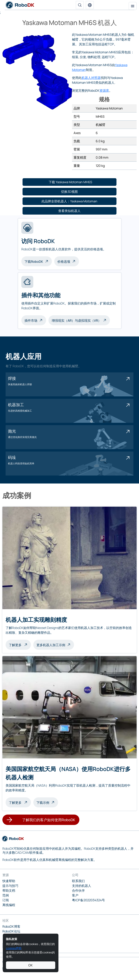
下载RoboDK (34, 261)
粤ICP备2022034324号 (88, 900)
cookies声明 (13, 948)
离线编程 (8, 905)
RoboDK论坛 (11, 931)
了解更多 (20, 644)
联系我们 (78, 881)
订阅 (5, 900)
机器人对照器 (91, 78)
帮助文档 (8, 890)
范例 (5, 895)
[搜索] (80, 5)
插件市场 (31, 320)
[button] (90, 5)
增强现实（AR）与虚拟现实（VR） (76, 320)
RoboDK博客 (11, 926)
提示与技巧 (10, 885)
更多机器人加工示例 (50, 645)
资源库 (104, 90)
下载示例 (42, 802)
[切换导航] (133, 6)
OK (30, 965)
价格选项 (63, 261)
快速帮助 (8, 881)
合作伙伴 (78, 890)
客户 (75, 895)
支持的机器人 (81, 885)
